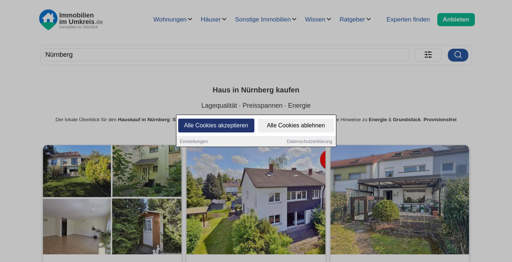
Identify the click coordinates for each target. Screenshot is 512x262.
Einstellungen (194, 141)
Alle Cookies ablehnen (296, 126)
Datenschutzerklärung (309, 141)
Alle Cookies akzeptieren (216, 126)
